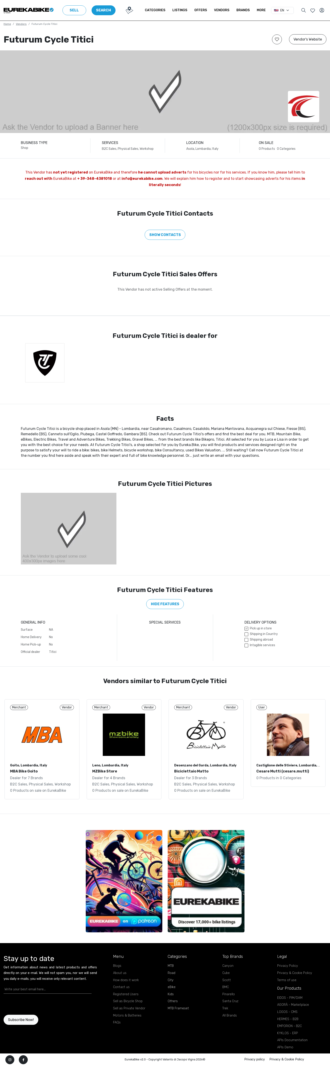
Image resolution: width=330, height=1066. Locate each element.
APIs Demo (285, 1047)
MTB (171, 966)
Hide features (165, 604)
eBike (172, 987)
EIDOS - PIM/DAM (289, 998)
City (171, 980)
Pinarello (228, 994)
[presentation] (30, 1004)
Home (7, 24)
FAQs (117, 1022)
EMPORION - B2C (289, 1026)
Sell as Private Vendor (129, 1008)
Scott (226, 980)
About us (119, 973)
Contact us (121, 987)
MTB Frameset (178, 1008)
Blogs (117, 966)
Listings (179, 10)
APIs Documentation (292, 1040)
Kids (171, 994)
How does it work (126, 980)
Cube (226, 973)
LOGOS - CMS (287, 1012)
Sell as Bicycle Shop (128, 1001)
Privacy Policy (287, 966)
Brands (243, 10)
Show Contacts (165, 235)
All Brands (229, 1015)
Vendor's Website (308, 39)
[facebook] (23, 1059)
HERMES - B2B (287, 1019)
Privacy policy (254, 1059)
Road (171, 973)
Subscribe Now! (21, 1020)
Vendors (221, 10)
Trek (225, 1008)
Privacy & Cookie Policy (294, 973)
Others (173, 1001)
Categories (155, 10)
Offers (200, 10)
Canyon (228, 966)
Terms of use (286, 980)
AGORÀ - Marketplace (293, 1005)
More (261, 10)
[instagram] (9, 1059)
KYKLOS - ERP (287, 1033)
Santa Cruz (230, 1001)
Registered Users (126, 994)
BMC (225, 987)
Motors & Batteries (127, 1015)
